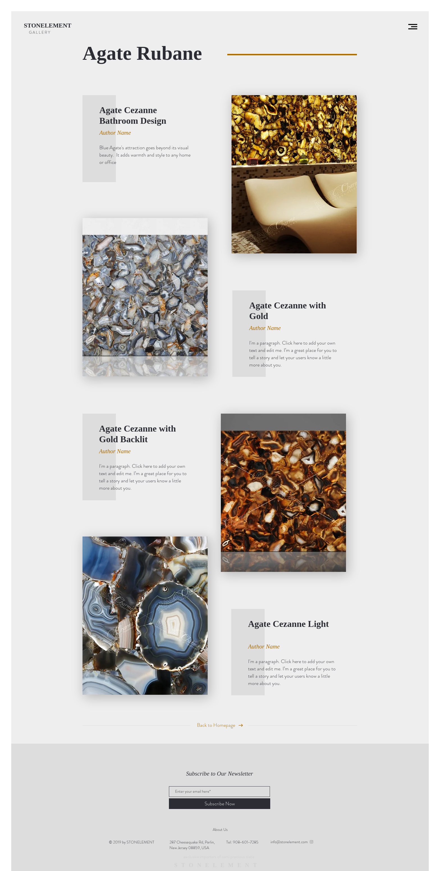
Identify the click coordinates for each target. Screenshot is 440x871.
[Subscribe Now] (219, 803)
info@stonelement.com (289, 842)
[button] (412, 26)
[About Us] (220, 829)
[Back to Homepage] (216, 725)
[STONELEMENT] (50, 25)
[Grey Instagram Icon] (311, 842)
